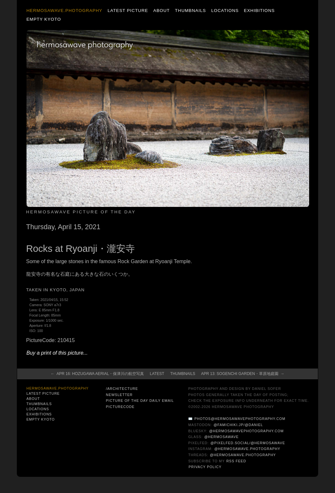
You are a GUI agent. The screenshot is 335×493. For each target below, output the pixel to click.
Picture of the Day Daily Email (140, 400)
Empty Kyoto (44, 19)
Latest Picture (128, 10)
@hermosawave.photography (247, 449)
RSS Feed (236, 461)
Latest (157, 373)
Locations (225, 10)
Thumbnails (190, 10)
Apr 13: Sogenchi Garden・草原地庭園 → (242, 373)
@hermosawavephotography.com (246, 431)
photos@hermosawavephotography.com (239, 419)
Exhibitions (259, 10)
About (161, 10)
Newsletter (119, 395)
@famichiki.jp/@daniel (238, 425)
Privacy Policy (205, 467)
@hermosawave (221, 437)
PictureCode (120, 407)
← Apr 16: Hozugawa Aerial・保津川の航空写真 (97, 373)
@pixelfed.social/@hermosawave (248, 443)
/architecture (122, 389)
